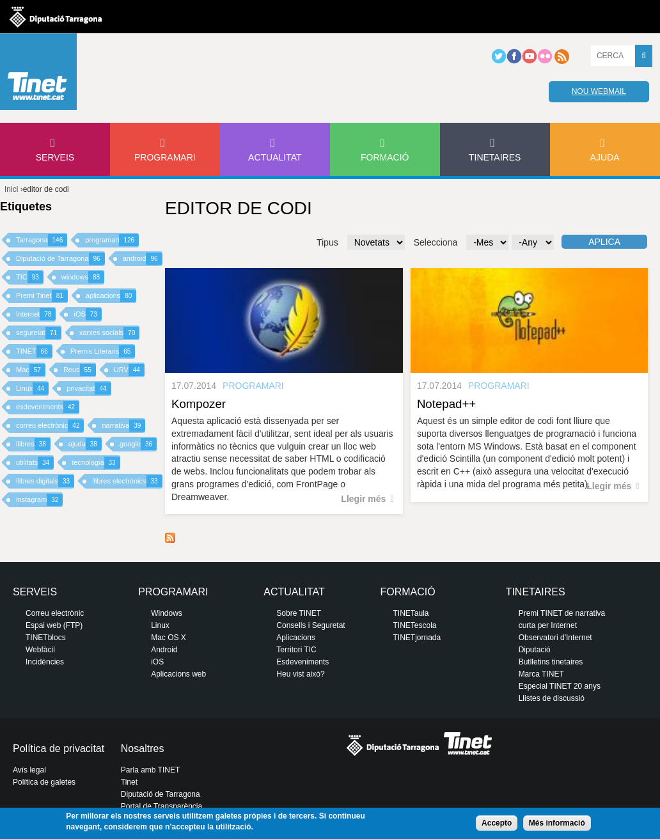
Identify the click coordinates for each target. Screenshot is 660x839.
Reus (79, 370)
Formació (385, 157)
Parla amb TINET (150, 769)
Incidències (45, 661)
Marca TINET (541, 674)
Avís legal (29, 769)
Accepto (497, 823)
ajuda (85, 444)
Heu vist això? (300, 674)
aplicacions (111, 296)
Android (164, 649)
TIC (29, 277)
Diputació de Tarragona (60, 259)
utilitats (35, 463)
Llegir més (363, 499)
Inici (11, 189)
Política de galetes (44, 782)
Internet (36, 314)
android (142, 259)
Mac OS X (168, 637)
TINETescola (414, 625)
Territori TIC (296, 649)
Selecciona (436, 242)
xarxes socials (109, 333)
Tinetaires (495, 157)
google (138, 444)
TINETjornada (417, 637)
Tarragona (41, 240)
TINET (34, 351)
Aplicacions (295, 637)
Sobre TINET (298, 613)
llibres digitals (45, 481)
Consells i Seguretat (310, 625)
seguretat (38, 333)
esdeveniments (47, 407)
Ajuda (605, 157)
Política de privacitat (58, 748)
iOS (87, 314)
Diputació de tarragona (56, 16)
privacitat (89, 388)
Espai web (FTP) (54, 625)
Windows (166, 613)
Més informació (557, 823)
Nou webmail (599, 91)
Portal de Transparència (161, 806)
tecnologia (96, 463)
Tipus (327, 242)
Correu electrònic (55, 613)
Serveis (55, 157)
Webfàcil (40, 649)
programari (112, 240)
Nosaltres (142, 748)
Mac (30, 370)
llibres (33, 444)
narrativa (123, 426)
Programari (165, 157)
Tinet (129, 782)
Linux (32, 388)
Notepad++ (446, 404)
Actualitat (275, 157)
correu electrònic (50, 426)
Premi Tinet (42, 296)
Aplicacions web (178, 674)
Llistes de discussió (552, 698)
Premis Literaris (103, 351)
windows (82, 277)
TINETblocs (46, 637)
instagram (39, 500)
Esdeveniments (302, 661)
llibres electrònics (127, 481)
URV (129, 370)
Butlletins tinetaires (551, 661)
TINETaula (410, 613)
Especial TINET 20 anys (560, 686)
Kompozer (198, 404)
